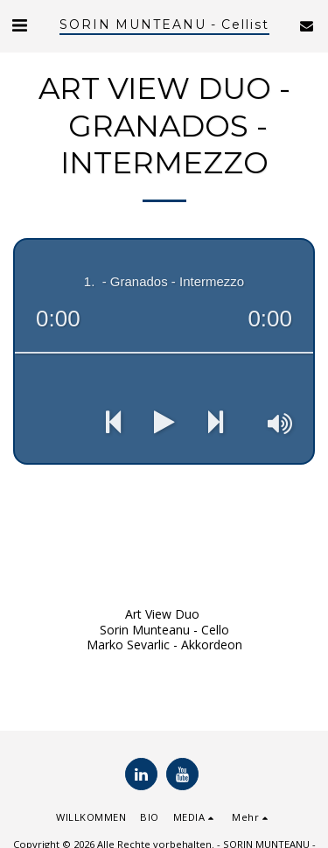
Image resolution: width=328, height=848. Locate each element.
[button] (19, 25)
